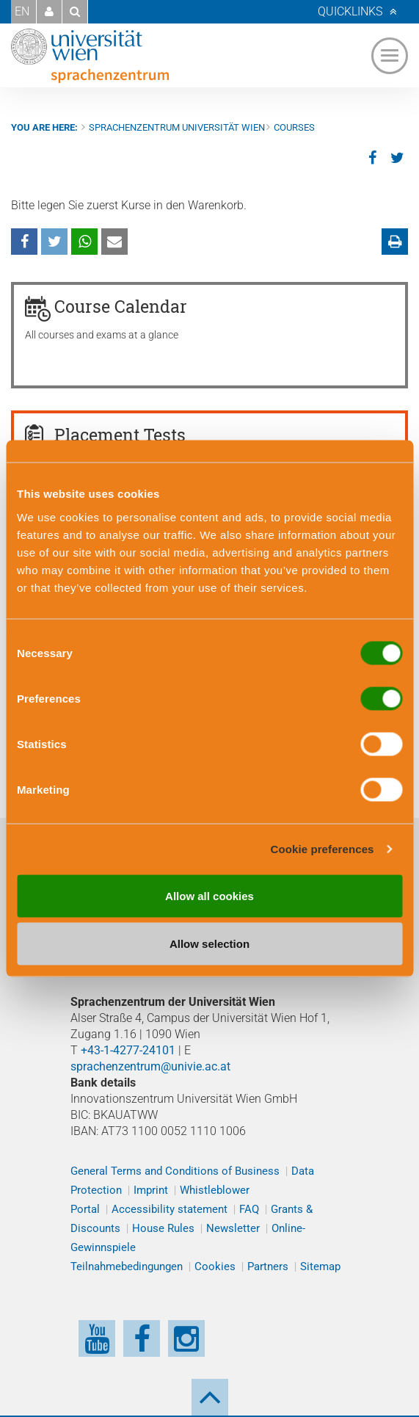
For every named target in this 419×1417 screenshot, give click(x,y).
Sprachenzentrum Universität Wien (177, 127)
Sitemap (320, 1266)
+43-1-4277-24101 (128, 1050)
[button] (49, 11)
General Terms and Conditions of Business (175, 1171)
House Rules (163, 1228)
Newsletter (233, 1228)
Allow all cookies (209, 895)
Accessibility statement (169, 1209)
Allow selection (209, 944)
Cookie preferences (322, 849)
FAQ (249, 1209)
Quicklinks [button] (350, 11)
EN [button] (22, 11)
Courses (294, 127)
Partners (267, 1266)
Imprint (151, 1190)
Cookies (215, 1266)
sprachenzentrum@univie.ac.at (150, 1066)
